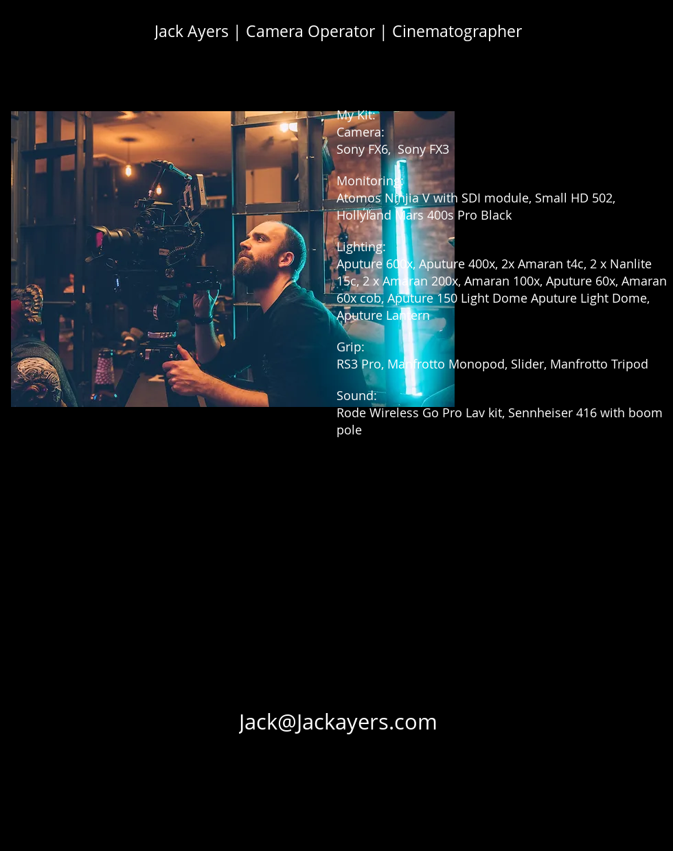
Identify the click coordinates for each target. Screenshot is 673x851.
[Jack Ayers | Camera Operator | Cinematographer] (338, 30)
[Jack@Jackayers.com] (338, 721)
